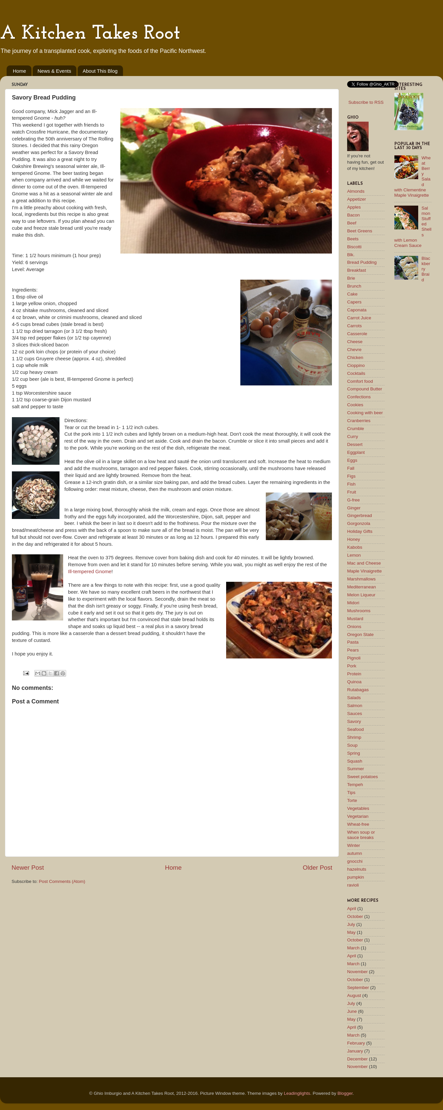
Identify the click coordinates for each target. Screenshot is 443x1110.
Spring (353, 753)
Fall (350, 468)
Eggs (352, 460)
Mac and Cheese (364, 563)
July (351, 924)
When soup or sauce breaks (361, 835)
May (351, 932)
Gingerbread (359, 515)
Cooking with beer (365, 412)
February (356, 1043)
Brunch (354, 286)
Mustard (355, 618)
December (357, 1058)
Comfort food (360, 381)
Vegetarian (358, 816)
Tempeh (355, 784)
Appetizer (356, 199)
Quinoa (354, 681)
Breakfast (356, 270)
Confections (359, 396)
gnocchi (355, 861)
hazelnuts (356, 869)
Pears (353, 650)
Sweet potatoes (362, 776)
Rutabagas (358, 689)
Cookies (355, 404)
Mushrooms (359, 610)
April (351, 908)
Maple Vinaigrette (364, 571)
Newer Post (28, 867)
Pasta (353, 642)
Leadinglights (297, 1093)
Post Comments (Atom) (62, 881)
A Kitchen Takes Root (90, 34)
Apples (354, 207)
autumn (354, 853)
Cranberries (359, 420)
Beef (351, 222)
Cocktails (356, 373)
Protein (354, 673)
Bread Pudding (362, 262)
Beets (353, 238)
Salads (354, 697)
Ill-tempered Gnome (89, 571)
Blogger (345, 1093)
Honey (353, 539)
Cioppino (356, 365)
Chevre (354, 349)
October (355, 916)
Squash (354, 761)
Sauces (354, 713)
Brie (351, 278)
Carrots (354, 325)
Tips (351, 792)
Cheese (355, 341)
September (358, 987)
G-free (353, 499)
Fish (351, 484)
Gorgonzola (358, 523)
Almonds (356, 191)
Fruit (351, 492)
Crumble (355, 428)
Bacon (353, 215)
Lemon (354, 555)
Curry (352, 436)
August (354, 995)
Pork (351, 665)
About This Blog (100, 71)
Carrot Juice (359, 317)
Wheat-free (358, 824)
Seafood (355, 729)
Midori (353, 602)
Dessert (355, 444)
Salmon (354, 705)
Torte (352, 800)
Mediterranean (361, 586)
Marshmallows (361, 578)
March (353, 947)
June (352, 1011)
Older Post (317, 867)
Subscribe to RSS (366, 102)
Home (19, 71)
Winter (353, 845)
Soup (352, 745)
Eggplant (356, 452)
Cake (352, 294)
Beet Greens (359, 230)
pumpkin (355, 877)
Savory (354, 721)
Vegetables (358, 808)
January (355, 1051)
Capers (354, 301)
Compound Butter (364, 388)
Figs (351, 476)
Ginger (354, 507)
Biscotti (354, 246)
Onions (354, 626)
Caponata (357, 309)
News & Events (54, 71)
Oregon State (360, 634)
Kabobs (354, 547)
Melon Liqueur (361, 594)
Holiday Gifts (360, 531)
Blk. (351, 254)
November (357, 971)
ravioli (353, 885)
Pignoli (354, 657)
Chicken (355, 357)
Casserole (357, 333)
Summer (355, 768)
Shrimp (354, 737)
